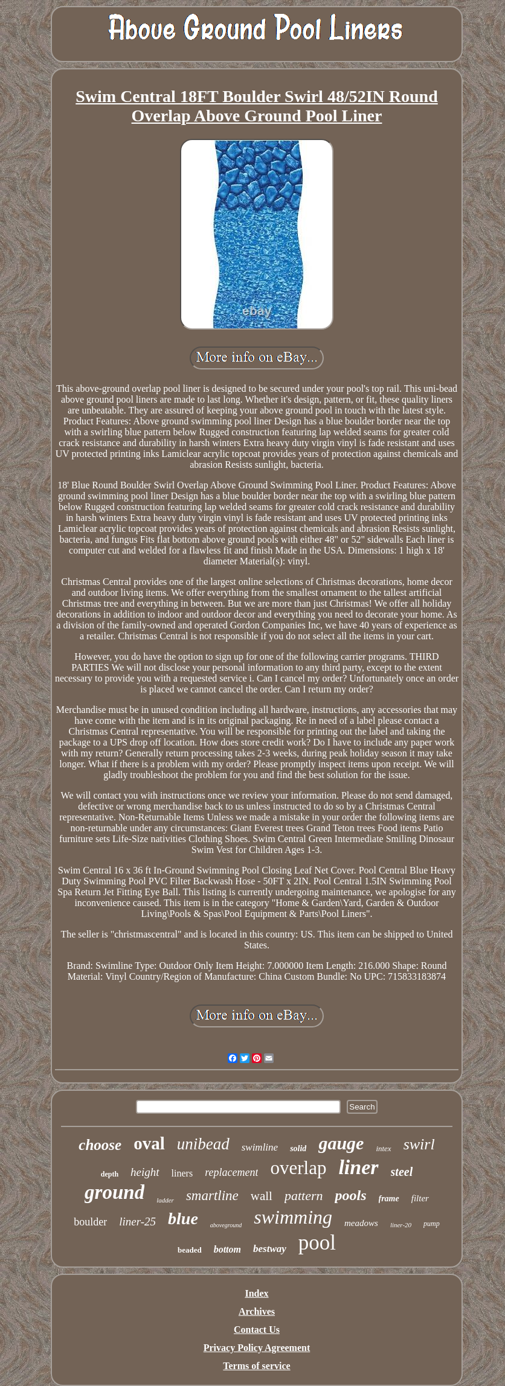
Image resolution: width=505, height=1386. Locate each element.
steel (402, 1171)
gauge (341, 1143)
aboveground (226, 1225)
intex (383, 1148)
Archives (257, 1311)
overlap (298, 1167)
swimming (293, 1217)
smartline (212, 1195)
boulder (90, 1222)
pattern (304, 1195)
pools (350, 1195)
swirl (419, 1144)
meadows (361, 1223)
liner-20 (400, 1224)
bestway (269, 1248)
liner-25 (137, 1221)
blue (183, 1218)
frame (389, 1198)
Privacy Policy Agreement (257, 1348)
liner (358, 1167)
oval (149, 1143)
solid (298, 1148)
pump (431, 1223)
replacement (231, 1172)
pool (317, 1242)
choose (100, 1145)
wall (261, 1196)
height (144, 1172)
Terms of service (256, 1366)
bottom (227, 1249)
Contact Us (257, 1329)
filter (420, 1198)
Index (256, 1293)
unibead (203, 1144)
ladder (165, 1200)
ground (114, 1192)
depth (109, 1174)
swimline (260, 1147)
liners (182, 1173)
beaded (190, 1249)
